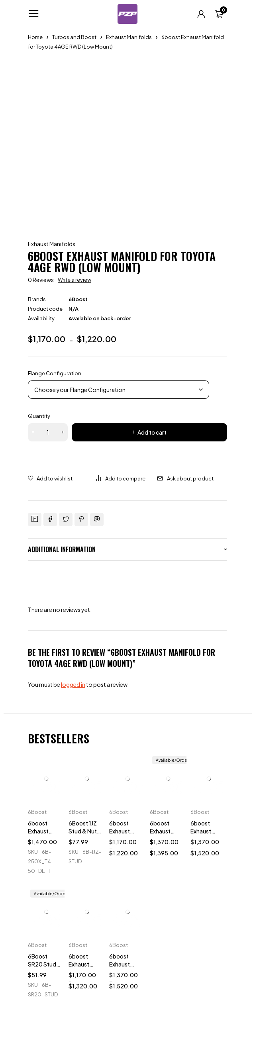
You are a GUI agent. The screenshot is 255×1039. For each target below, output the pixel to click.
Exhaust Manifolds (129, 37)
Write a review (74, 279)
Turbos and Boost (74, 37)
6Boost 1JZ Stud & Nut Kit (83, 831)
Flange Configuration (54, 373)
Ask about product (190, 478)
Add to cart (152, 432)
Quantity (39, 416)
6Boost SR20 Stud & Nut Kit (42, 964)
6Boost (78, 299)
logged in (73, 684)
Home (35, 37)
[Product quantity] (48, 432)
